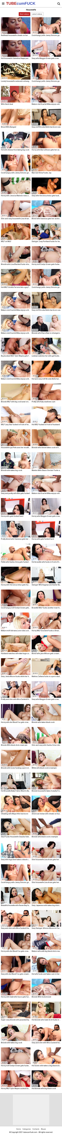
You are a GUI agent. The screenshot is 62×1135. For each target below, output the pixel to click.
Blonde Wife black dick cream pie (14, 745)
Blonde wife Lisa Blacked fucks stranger (15, 264)
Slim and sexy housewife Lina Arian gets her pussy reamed (15, 219)
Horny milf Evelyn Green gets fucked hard (46, 264)
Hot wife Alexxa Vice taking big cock (15, 150)
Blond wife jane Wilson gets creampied (46, 653)
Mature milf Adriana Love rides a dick (15, 631)
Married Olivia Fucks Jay (41, 173)
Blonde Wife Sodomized (41, 997)
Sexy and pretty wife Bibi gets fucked (15, 493)
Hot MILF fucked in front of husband (46, 425)
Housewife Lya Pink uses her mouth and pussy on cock (15, 447)
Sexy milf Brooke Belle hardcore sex (46, 127)
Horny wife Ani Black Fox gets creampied (15, 722)
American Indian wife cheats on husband (46, 814)
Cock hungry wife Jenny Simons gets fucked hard (46, 35)
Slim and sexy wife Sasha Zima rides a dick (46, 745)
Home (18, 1129)
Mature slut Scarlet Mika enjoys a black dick (46, 104)
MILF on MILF (6, 241)
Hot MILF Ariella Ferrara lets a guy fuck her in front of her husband (15, 287)
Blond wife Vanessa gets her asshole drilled (46, 219)
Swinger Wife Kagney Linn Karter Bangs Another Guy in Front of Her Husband (46, 585)
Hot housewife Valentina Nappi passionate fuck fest (15, 58)
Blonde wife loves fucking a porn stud (15, 768)
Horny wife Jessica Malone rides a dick (15, 196)
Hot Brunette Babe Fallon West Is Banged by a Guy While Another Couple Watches (15, 791)
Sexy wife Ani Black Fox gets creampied (15, 974)
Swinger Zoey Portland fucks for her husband (46, 241)
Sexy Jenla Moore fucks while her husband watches (15, 676)
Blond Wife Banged (8, 127)
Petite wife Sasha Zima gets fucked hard (15, 562)
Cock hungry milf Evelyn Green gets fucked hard (15, 608)
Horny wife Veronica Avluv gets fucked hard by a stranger (15, 585)
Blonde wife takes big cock (11, 470)
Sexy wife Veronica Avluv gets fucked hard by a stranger (46, 196)
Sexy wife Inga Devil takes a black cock (15, 860)
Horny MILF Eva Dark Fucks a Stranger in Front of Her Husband (46, 631)
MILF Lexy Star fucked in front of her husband (15, 425)
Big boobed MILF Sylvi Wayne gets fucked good (15, 356)
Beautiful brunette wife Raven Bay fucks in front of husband (15, 905)
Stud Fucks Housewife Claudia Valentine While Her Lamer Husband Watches (15, 837)
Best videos (24, 14)
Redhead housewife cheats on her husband (15, 35)
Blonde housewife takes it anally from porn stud (46, 791)
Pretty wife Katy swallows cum (43, 402)
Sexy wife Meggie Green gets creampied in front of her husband (46, 58)
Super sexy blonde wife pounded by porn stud (15, 1020)
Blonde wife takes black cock (43, 722)
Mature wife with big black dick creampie (46, 951)
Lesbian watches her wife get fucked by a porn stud (46, 356)
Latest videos (37, 14)
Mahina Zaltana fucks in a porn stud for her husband (46, 676)
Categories (26, 1129)
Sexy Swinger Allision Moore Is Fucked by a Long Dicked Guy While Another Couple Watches (46, 928)
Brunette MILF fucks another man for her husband (46, 608)
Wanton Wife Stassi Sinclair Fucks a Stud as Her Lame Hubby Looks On (46, 470)
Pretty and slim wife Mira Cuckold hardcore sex (15, 699)
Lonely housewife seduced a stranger (15, 81)
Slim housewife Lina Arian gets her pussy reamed (46, 860)
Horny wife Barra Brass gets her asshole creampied (46, 150)
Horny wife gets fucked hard (12, 516)
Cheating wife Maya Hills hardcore (14, 814)
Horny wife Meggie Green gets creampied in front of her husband (46, 516)
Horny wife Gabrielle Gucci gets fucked (15, 997)
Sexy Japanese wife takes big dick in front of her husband (46, 905)
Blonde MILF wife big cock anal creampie (15, 402)
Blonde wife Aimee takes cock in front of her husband (46, 447)
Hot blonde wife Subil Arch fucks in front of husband (46, 1020)
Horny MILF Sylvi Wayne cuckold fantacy (15, 1088)
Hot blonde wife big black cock (44, 1088)
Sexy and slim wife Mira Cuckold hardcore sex (15, 928)
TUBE (12, 3)
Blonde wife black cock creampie (45, 837)
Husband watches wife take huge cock (15, 653)
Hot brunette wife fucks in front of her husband (46, 562)
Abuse (43, 1129)
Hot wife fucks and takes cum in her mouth (46, 974)
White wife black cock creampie (44, 768)
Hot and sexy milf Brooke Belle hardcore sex (46, 379)
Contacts (35, 1129)
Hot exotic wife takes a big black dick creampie (46, 1066)
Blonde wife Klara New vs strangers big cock (46, 333)
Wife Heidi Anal (7, 104)
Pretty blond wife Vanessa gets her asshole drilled (15, 539)
